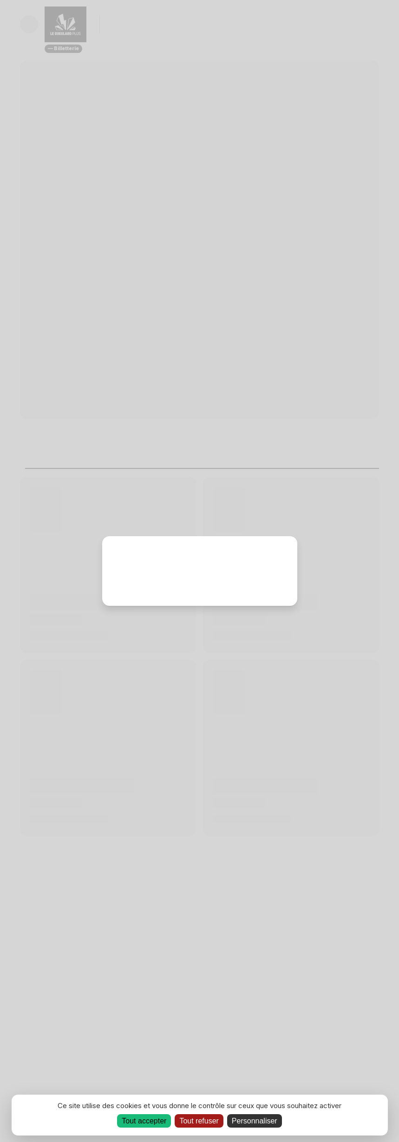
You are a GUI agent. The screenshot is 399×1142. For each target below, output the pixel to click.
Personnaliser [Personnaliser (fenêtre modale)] (254, 1121)
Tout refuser (198, 1121)
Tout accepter (144, 1121)
